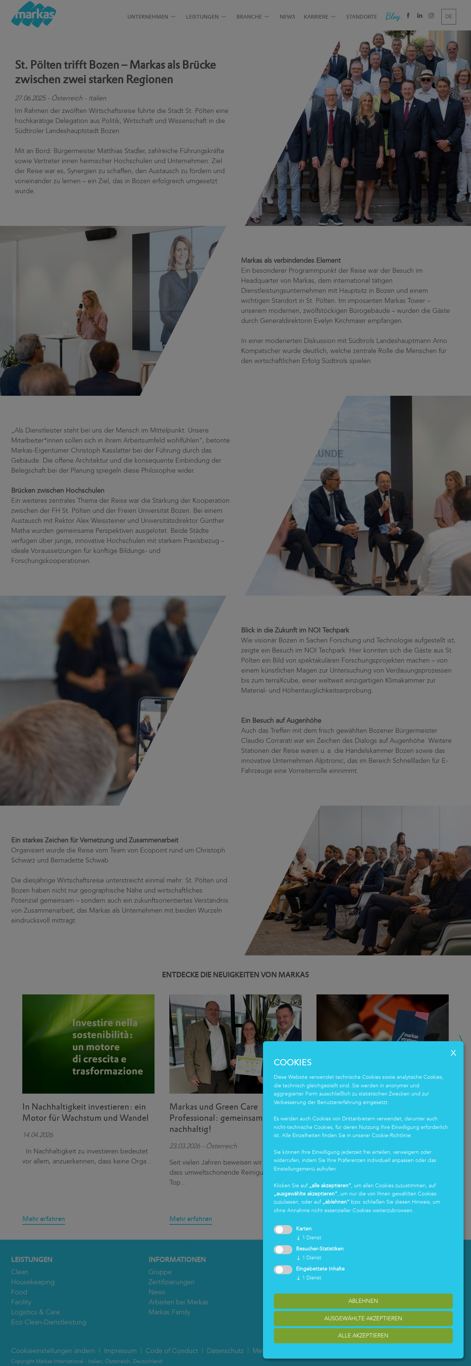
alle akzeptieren (363, 1335)
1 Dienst (308, 1237)
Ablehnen (363, 1301)
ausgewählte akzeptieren (363, 1318)
